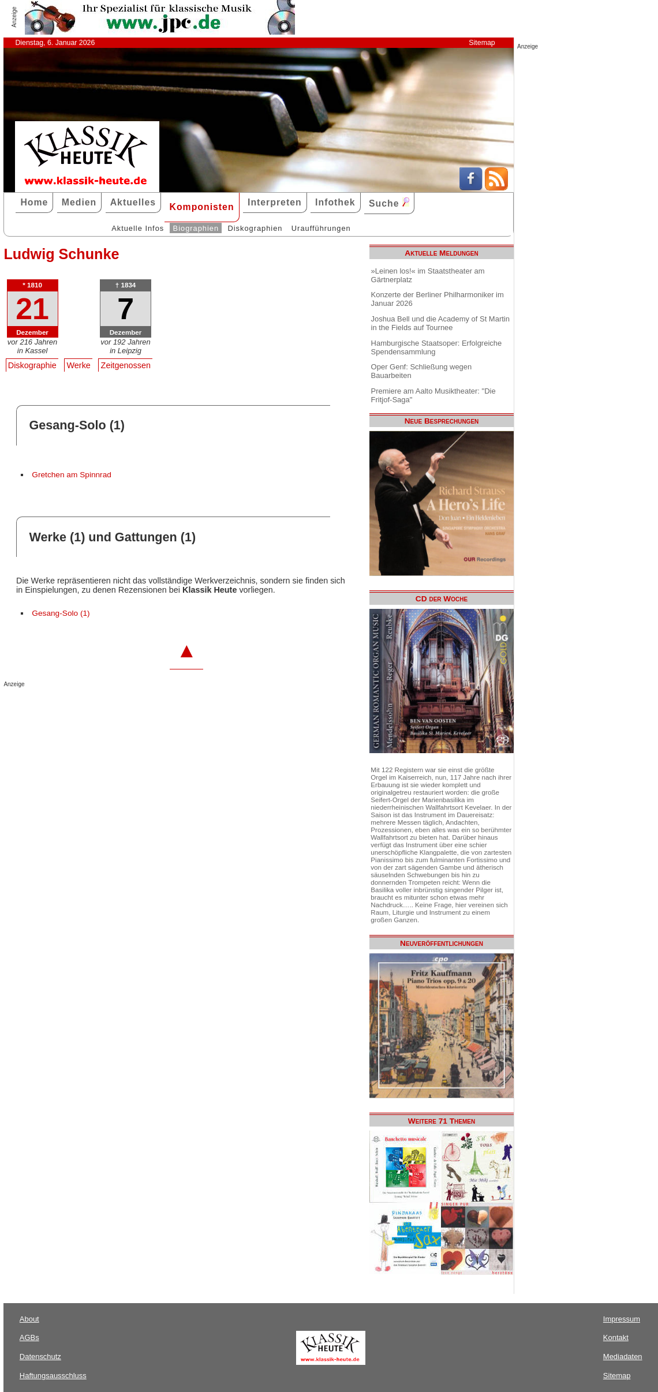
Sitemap (482, 43)
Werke (79, 365)
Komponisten (201, 207)
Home (34, 202)
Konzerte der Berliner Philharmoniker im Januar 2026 (437, 299)
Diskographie (32, 365)
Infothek (335, 202)
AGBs (29, 1337)
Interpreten (275, 202)
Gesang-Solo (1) (60, 613)
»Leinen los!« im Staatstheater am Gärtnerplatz (428, 275)
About (29, 1319)
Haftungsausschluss (53, 1375)
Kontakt (616, 1337)
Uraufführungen (321, 228)
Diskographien (254, 228)
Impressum (621, 1319)
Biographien (196, 228)
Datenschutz (40, 1356)
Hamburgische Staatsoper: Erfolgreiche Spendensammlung (436, 347)
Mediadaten (622, 1356)
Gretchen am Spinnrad (71, 474)
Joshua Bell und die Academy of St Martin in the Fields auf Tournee (440, 323)
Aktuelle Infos (137, 228)
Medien (79, 202)
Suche (389, 202)
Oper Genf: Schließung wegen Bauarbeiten (421, 371)
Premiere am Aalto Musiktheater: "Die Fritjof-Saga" (433, 395)
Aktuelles (133, 202)
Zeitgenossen (126, 365)
